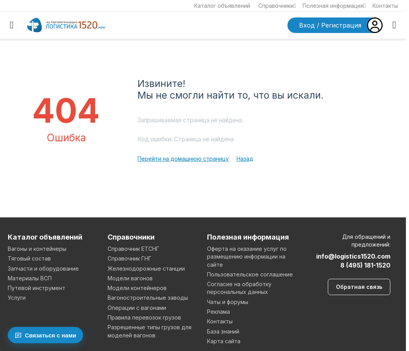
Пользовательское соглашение (250, 274)
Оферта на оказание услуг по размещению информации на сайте (247, 256)
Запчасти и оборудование (43, 268)
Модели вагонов (130, 278)
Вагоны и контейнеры (37, 248)
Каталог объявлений (222, 5)
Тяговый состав (29, 258)
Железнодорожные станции (146, 268)
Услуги (17, 297)
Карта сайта (223, 341)
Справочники (277, 5)
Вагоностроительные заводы (148, 297)
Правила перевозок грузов (144, 317)
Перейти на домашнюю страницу (183, 158)
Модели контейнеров (137, 288)
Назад (245, 158)
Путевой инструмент (36, 288)
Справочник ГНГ (129, 258)
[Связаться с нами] (45, 335)
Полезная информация (334, 5)
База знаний (223, 331)
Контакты (385, 5)
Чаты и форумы (227, 302)
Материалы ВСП (30, 278)
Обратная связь (359, 286)
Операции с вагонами (137, 307)
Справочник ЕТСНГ (133, 248)
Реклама (218, 311)
